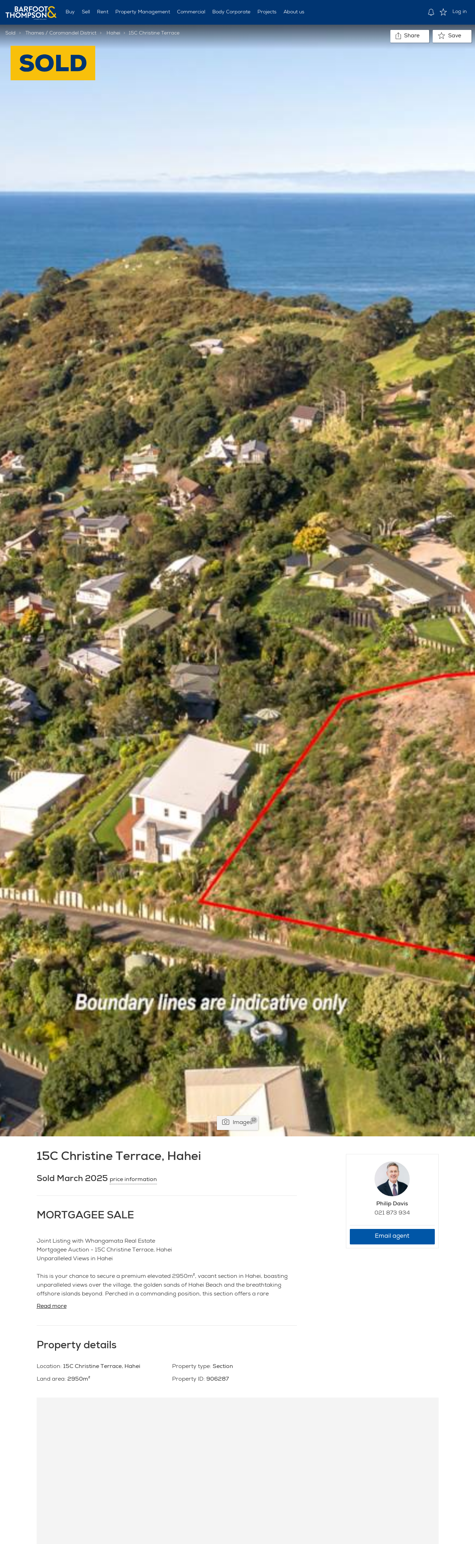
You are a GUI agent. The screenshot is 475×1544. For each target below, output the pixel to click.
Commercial (191, 12)
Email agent (392, 1236)
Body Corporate (231, 12)
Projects (266, 12)
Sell (86, 12)
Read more (52, 1307)
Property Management (142, 12)
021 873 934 (392, 1213)
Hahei (113, 33)
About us (294, 12)
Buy (70, 12)
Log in (459, 12)
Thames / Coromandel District (60, 33)
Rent (102, 12)
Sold (10, 33)
